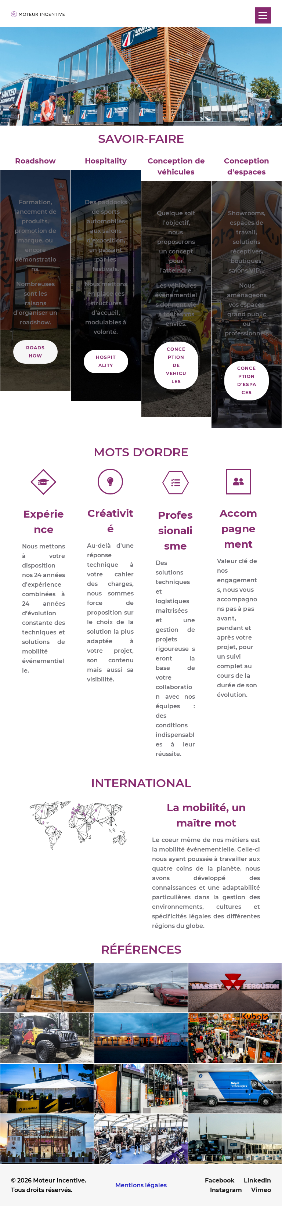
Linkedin (257, 1180)
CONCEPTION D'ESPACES (246, 380)
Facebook (220, 1180)
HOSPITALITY (106, 361)
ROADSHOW (35, 352)
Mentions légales (141, 1185)
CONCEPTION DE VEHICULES (176, 365)
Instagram (226, 1190)
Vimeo (261, 1190)
